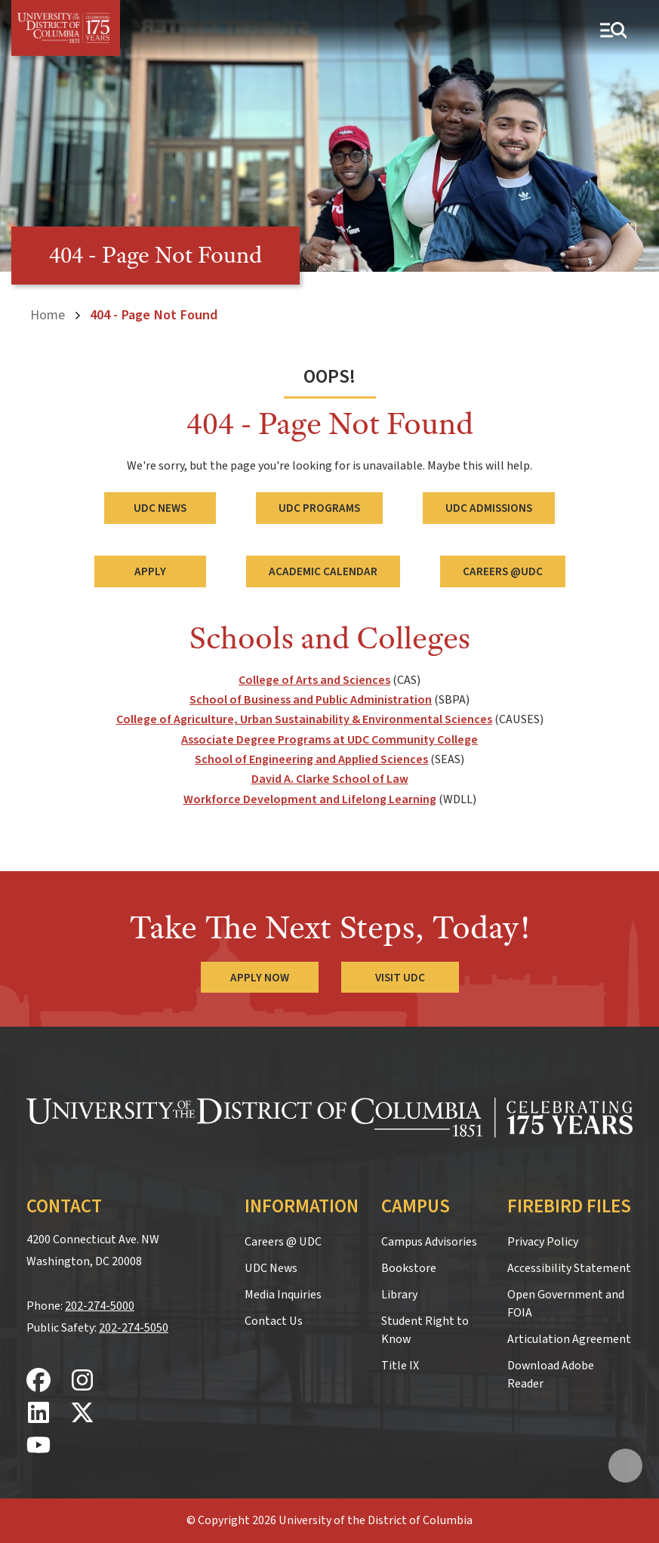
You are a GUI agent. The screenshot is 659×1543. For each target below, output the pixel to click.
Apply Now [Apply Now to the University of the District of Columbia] (259, 977)
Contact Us (274, 1321)
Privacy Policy (542, 1241)
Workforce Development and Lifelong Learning (309, 799)
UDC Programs (319, 508)
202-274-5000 (99, 1306)
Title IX (400, 1365)
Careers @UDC (503, 571)
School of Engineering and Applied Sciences (311, 759)
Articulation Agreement (569, 1339)
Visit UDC (400, 977)
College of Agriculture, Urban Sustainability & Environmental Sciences (304, 719)
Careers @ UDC (283, 1241)
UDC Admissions (488, 508)
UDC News (160, 508)
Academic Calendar (323, 571)
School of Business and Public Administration (310, 699)
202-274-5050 (133, 1328)
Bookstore (408, 1268)
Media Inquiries (283, 1294)
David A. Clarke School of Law (329, 779)
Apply (150, 571)
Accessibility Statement (569, 1268)
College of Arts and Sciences (314, 680)
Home (47, 315)
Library (399, 1294)
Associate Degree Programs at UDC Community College (329, 739)
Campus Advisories (429, 1241)
